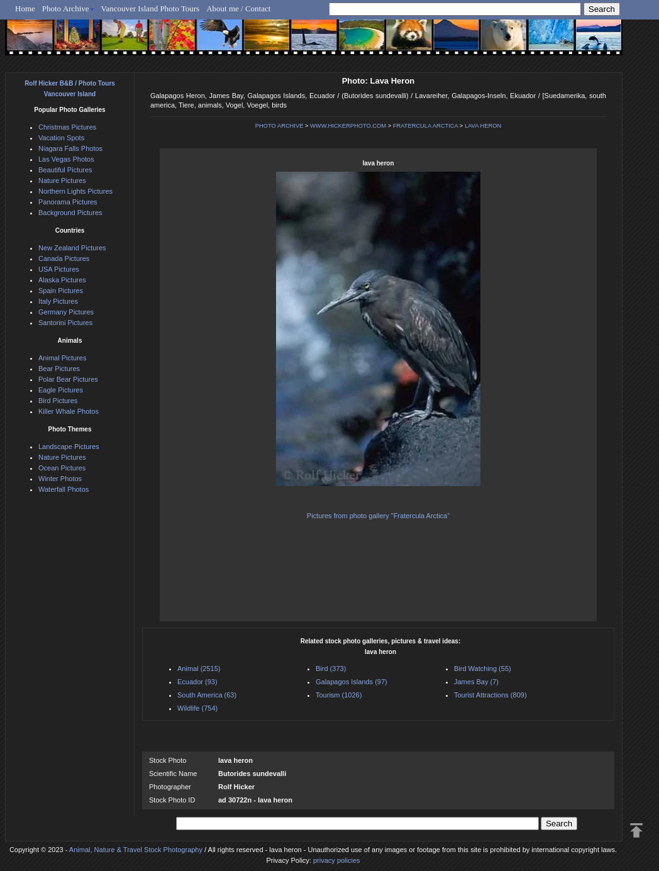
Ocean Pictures (62, 468)
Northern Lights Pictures (75, 191)
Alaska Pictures (62, 280)
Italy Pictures (58, 301)
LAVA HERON (483, 126)
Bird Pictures (57, 400)
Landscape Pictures (68, 446)
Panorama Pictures (67, 202)
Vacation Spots (61, 137)
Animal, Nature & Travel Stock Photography (135, 849)
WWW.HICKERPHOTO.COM (348, 126)
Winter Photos (60, 478)
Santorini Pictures (65, 322)
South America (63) (206, 695)
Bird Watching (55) (482, 668)
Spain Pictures (60, 290)
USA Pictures (58, 269)
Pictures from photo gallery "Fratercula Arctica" (378, 515)
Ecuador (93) (197, 681)
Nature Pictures (62, 180)
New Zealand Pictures (72, 248)
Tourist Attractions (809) (490, 695)
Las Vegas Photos (66, 159)
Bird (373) (331, 668)
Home (25, 8)
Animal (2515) (198, 668)
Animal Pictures (62, 358)
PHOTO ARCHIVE (279, 126)
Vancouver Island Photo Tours (150, 8)
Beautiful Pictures (65, 170)
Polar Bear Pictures (68, 379)
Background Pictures (70, 212)
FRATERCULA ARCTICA (425, 126)
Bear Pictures (59, 368)
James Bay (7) (476, 681)
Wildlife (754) (197, 708)
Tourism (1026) (339, 695)
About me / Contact (238, 8)
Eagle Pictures (60, 390)
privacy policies (336, 860)
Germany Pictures (66, 312)
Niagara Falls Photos (70, 148)
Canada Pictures (63, 258)
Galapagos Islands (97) (351, 681)
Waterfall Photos (63, 489)
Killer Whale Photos (68, 411)
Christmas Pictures (67, 127)
